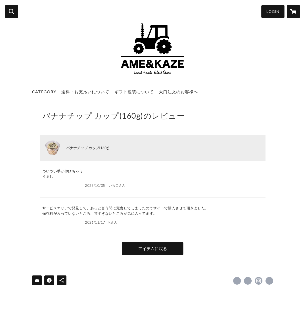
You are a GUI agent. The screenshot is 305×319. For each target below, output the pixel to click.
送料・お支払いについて (85, 91)
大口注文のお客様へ (178, 91)
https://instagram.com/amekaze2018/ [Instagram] (258, 281)
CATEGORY (44, 91)
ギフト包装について (134, 91)
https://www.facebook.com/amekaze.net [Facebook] (237, 281)
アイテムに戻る (152, 248)
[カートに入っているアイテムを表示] (293, 11)
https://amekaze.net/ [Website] (269, 281)
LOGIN (273, 11)
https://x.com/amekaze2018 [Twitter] (248, 281)
